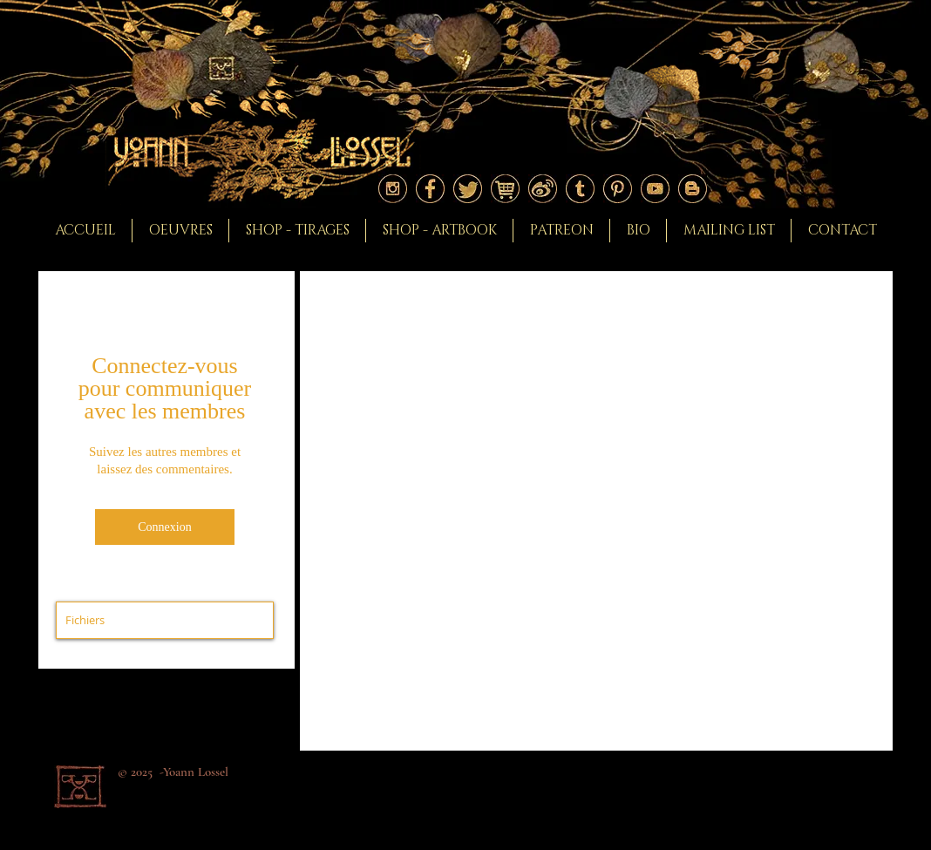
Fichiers (85, 620)
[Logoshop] (505, 188)
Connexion (164, 527)
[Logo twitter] (467, 188)
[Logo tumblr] (580, 188)
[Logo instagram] (392, 188)
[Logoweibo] (542, 188)
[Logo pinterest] (617, 188)
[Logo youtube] (655, 188)
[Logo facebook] (430, 188)
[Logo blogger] (692, 188)
